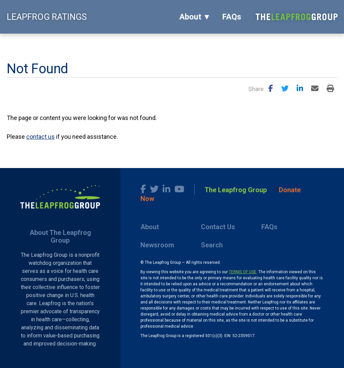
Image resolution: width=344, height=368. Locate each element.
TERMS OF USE (242, 272)
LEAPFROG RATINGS (47, 17)
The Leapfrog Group (236, 190)
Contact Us (218, 227)
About (190, 17)
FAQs (231, 17)
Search (212, 245)
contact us (40, 136)
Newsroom (157, 245)
